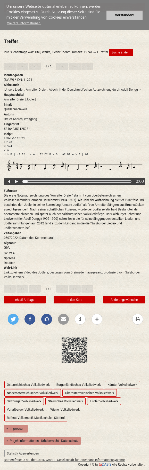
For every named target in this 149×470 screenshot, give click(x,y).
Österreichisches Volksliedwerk (28, 385)
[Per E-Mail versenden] (63, 319)
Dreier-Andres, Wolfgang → (22, 119)
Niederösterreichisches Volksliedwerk (33, 393)
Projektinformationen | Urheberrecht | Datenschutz (42, 441)
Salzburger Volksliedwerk (24, 401)
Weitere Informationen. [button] (24, 23)
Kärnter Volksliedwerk (122, 385)
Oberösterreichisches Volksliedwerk (89, 393)
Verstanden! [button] (124, 15)
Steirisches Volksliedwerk (65, 401)
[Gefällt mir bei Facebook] (46, 319)
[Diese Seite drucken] (137, 319)
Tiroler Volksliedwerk (104, 401)
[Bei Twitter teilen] (13, 319)
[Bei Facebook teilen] (29, 319)
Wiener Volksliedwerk (65, 409)
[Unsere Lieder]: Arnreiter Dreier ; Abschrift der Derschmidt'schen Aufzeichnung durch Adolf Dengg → (73, 89)
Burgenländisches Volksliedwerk (78, 385)
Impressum (15, 428)
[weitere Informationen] (80, 319)
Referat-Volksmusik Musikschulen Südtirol (36, 418)
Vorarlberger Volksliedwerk (25, 409)
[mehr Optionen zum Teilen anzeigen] (97, 319)
